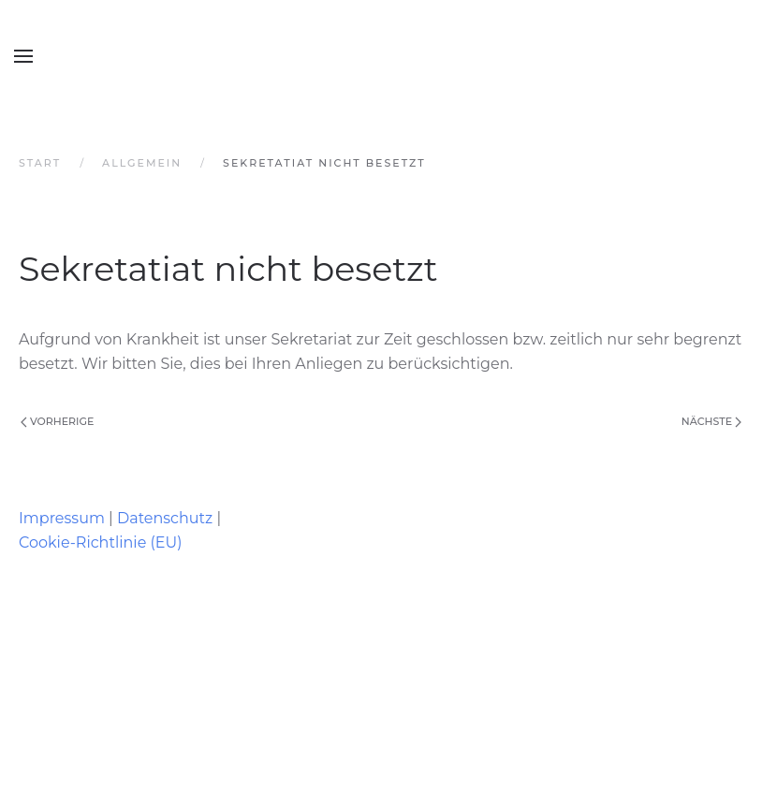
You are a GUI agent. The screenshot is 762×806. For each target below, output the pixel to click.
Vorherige (57, 421)
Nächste (711, 421)
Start (40, 162)
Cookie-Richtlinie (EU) (100, 542)
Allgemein (142, 162)
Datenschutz (164, 518)
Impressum (62, 518)
